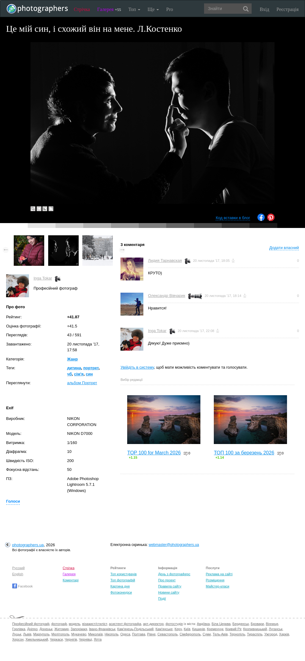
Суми (207, 634)
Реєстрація (288, 9)
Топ (134, 9)
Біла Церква (221, 624)
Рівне (151, 634)
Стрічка (82, 9)
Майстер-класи (217, 586)
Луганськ (275, 629)
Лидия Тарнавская (165, 260)
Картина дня (120, 586)
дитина (74, 368)
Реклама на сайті (219, 574)
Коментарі (71, 580)
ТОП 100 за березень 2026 (244, 452)
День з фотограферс (174, 574)
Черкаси (56, 639)
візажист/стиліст (94, 624)
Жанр (72, 359)
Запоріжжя (79, 629)
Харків (284, 634)
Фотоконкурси (121, 592)
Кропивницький (255, 629)
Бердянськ (240, 624)
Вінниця (272, 624)
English (17, 574)
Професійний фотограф (30, 624)
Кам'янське (164, 629)
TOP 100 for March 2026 (154, 452)
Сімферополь (190, 634)
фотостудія (174, 624)
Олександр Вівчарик (166, 295)
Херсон (17, 639)
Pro (169, 9)
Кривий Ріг (233, 629)
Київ (187, 629)
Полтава (138, 634)
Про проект (166, 580)
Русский (18, 568)
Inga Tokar (43, 278)
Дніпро (32, 629)
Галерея (109, 9)
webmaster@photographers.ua (174, 545)
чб (69, 374)
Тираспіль (255, 634)
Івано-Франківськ (102, 629)
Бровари (257, 624)
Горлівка (18, 629)
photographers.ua (28, 545)
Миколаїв (95, 634)
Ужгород (270, 634)
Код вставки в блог (233, 217)
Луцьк (16, 634)
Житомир (61, 629)
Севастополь (167, 634)
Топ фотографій (122, 580)
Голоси (13, 501)
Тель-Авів (220, 634)
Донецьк (45, 629)
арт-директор (153, 624)
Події (162, 598)
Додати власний (284, 247)
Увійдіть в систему (137, 367)
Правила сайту (169, 586)
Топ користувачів (123, 574)
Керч (178, 629)
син (89, 374)
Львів (27, 634)
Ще (153, 9)
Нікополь (111, 634)
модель (75, 624)
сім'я (79, 374)
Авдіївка (203, 624)
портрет (91, 368)
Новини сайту (168, 592)
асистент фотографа (125, 624)
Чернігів (71, 639)
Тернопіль (237, 634)
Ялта (98, 639)
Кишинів (198, 629)
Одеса (125, 634)
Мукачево (78, 634)
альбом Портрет (82, 383)
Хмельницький (37, 639)
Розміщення (215, 580)
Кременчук (215, 629)
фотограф (59, 624)
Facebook (22, 586)
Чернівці (85, 639)
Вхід (264, 9)
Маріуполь (41, 634)
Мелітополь (61, 634)
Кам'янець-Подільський (135, 629)
